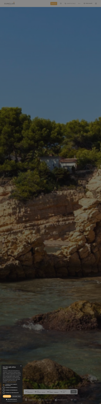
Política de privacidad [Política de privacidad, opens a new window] (11, 382)
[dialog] (11, 383)
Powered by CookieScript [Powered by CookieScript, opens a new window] (12, 401)
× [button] (20, 366)
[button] (12, 399)
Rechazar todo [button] (16, 396)
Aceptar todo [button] (7, 396)
